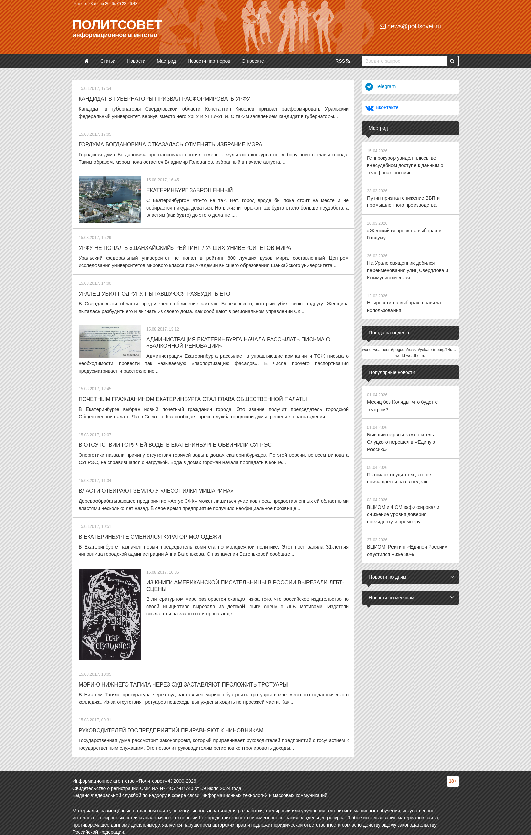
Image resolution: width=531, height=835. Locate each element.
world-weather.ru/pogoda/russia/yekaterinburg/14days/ (411, 345)
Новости (136, 61)
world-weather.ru (410, 351)
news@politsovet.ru (410, 26)
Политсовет (117, 25)
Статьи (107, 61)
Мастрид (166, 61)
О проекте (253, 61)
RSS (342, 61)
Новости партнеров (209, 61)
